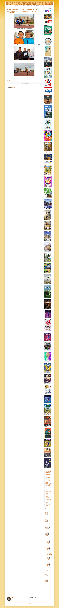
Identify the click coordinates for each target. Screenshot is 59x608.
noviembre (47, 527)
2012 (46, 573)
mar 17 (48, 550)
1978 (46, 581)
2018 (46, 519)
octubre (47, 528)
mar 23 (48, 543)
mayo (47, 534)
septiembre (47, 529)
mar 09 (48, 564)
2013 (46, 525)
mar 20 (48, 547)
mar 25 (48, 541)
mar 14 (48, 558)
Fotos (41, 5)
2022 (46, 514)
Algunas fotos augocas (9, 80)
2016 (46, 521)
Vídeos (43, 5)
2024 (46, 512)
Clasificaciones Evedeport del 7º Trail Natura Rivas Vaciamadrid (48, 505)
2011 (46, 574)
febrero (47, 570)
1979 (46, 580)
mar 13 (48, 559)
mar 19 (48, 548)
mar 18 (48, 549)
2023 (46, 513)
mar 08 (48, 565)
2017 (46, 520)
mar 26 (48, 540)
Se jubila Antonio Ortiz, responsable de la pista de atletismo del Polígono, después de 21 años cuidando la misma (48, 473)
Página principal (16, 5)
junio (47, 533)
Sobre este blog (37, 5)
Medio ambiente (27, 5)
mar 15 (48, 557)
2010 (46, 575)
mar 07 (48, 566)
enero (47, 571)
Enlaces (34, 5)
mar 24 (48, 542)
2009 (46, 576)
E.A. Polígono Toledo (21, 5)
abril (46, 535)
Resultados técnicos (9, 79)
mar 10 (48, 563)
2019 (46, 518)
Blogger (29, 603)
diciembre (47, 526)
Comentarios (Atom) (13, 87)
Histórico (31, 5)
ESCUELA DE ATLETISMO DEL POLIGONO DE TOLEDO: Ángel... (49, 554)
